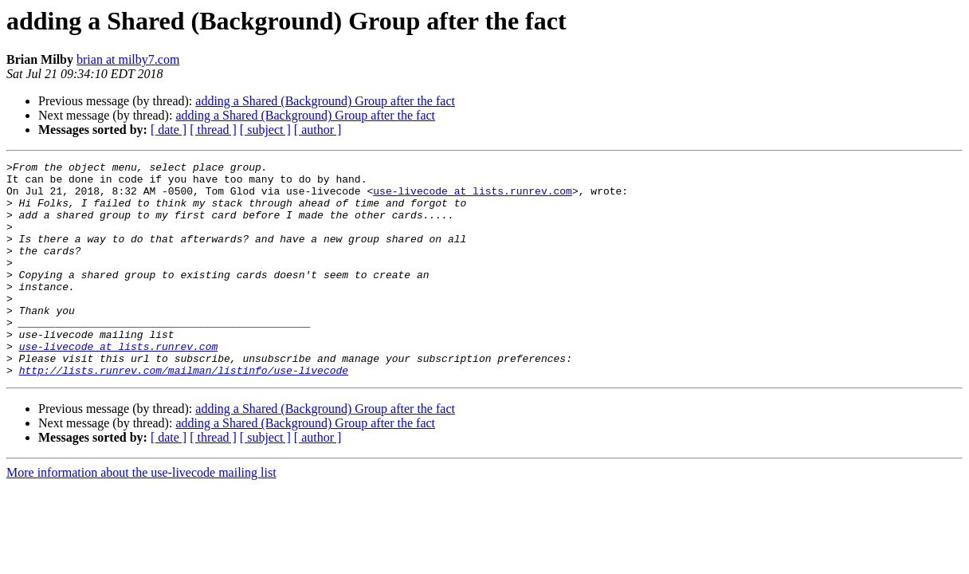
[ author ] (318, 129)
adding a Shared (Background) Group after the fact (325, 101)
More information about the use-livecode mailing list (141, 515)
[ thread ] (213, 129)
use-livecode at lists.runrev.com (472, 198)
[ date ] (168, 129)
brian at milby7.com (127, 59)
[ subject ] (265, 129)
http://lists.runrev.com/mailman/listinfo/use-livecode (183, 413)
